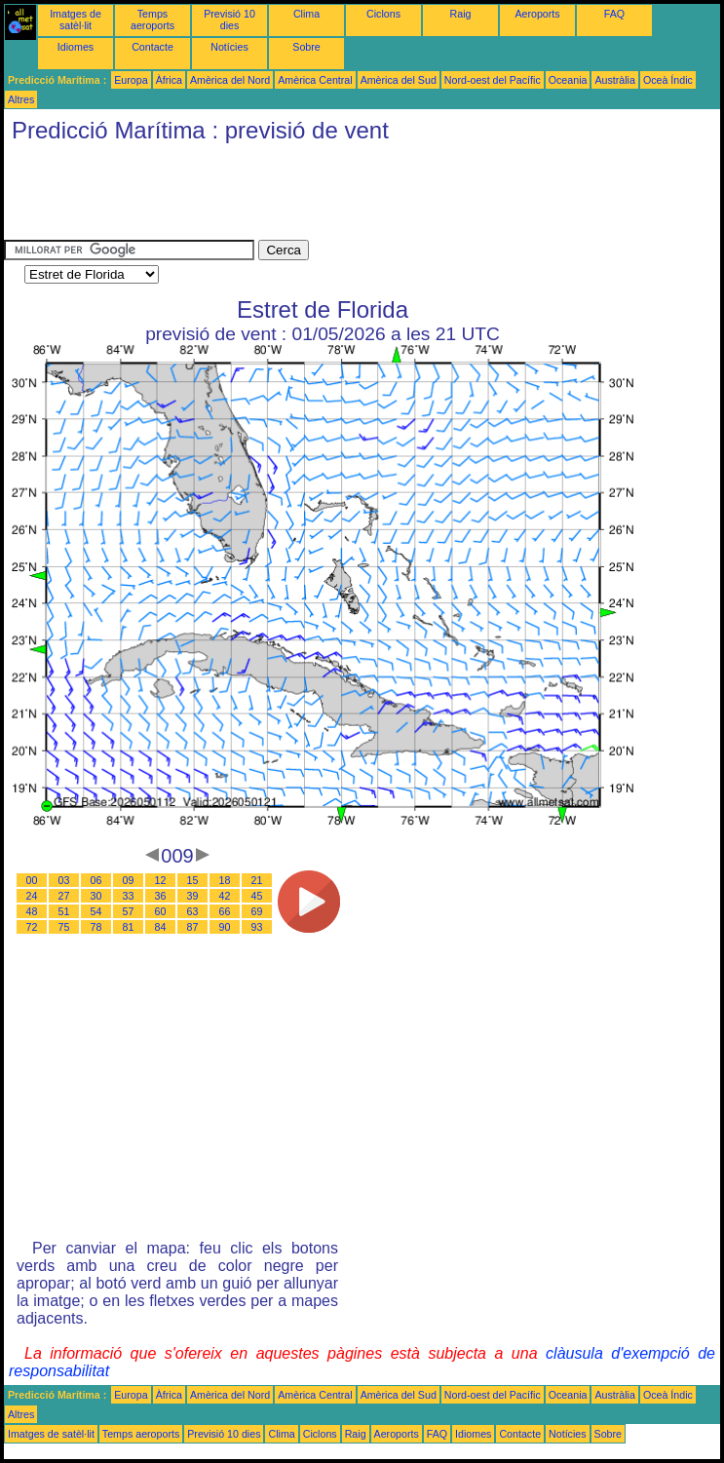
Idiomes (75, 47)
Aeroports (536, 13)
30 (96, 896)
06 (96, 880)
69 (257, 911)
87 (193, 927)
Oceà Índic (668, 80)
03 (64, 880)
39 (193, 896)
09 (128, 880)
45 (257, 896)
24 (32, 896)
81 (128, 927)
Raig (461, 13)
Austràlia (614, 80)
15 (193, 880)
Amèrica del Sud (399, 80)
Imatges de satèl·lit (75, 19)
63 (193, 911)
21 (257, 880)
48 (32, 911)
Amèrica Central (315, 80)
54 (96, 911)
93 (257, 927)
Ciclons (383, 13)
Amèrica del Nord (230, 80)
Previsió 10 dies (229, 19)
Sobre (306, 47)
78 (96, 927)
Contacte (152, 47)
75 (64, 927)
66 (225, 911)
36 (161, 896)
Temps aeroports (152, 19)
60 (161, 911)
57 (128, 911)
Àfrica (169, 80)
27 (64, 896)
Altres (21, 99)
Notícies (229, 47)
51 (64, 911)
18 (225, 880)
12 (161, 880)
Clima (306, 13)
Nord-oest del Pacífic (492, 80)
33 (128, 896)
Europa (130, 80)
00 (32, 880)
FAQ (614, 13)
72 (32, 927)
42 (225, 896)
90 (225, 927)
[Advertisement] (358, 196)
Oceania (568, 80)
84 (161, 927)
